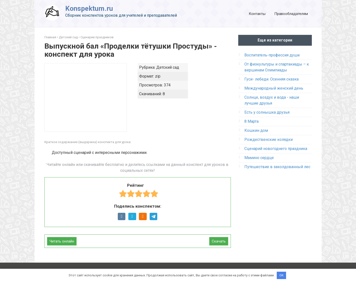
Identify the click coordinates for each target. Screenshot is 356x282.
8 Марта (251, 121)
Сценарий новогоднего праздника (275, 148)
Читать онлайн (62, 241)
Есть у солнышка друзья (267, 112)
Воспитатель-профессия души (272, 55)
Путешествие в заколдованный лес (277, 166)
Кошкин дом (256, 130)
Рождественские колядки (268, 139)
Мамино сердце (259, 157)
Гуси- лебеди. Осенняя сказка (271, 79)
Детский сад (68, 37)
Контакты (257, 14)
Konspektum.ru (89, 8)
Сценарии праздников (97, 37)
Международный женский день (273, 88)
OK (281, 275)
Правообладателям (291, 14)
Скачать (219, 241)
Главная (50, 37)
